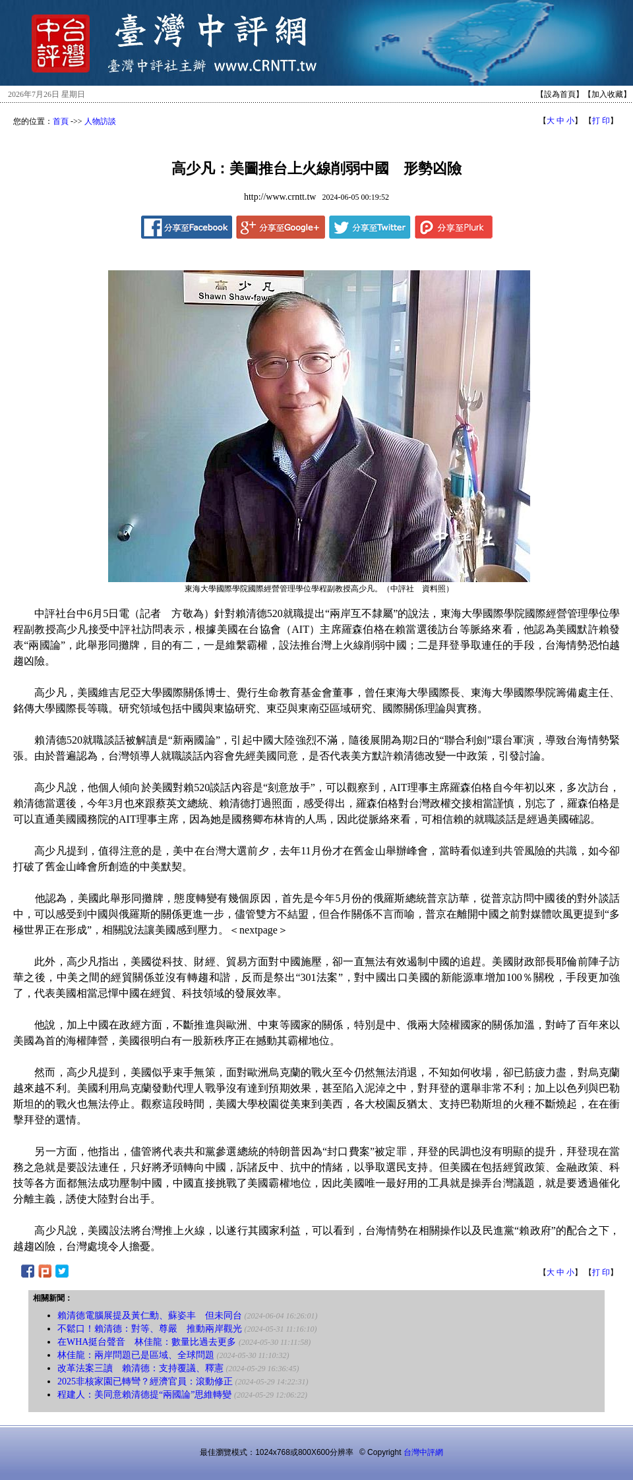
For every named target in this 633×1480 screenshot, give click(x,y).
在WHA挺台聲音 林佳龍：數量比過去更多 (146, 1342)
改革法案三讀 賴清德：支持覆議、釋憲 (140, 1368)
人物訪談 (100, 121)
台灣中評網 (423, 1452)
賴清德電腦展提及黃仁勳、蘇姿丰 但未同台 (149, 1315)
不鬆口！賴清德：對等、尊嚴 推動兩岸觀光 (149, 1329)
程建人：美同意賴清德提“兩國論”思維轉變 (144, 1395)
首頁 (61, 121)
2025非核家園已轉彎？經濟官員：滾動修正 (145, 1381)
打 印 (601, 120)
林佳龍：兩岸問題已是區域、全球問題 (135, 1355)
